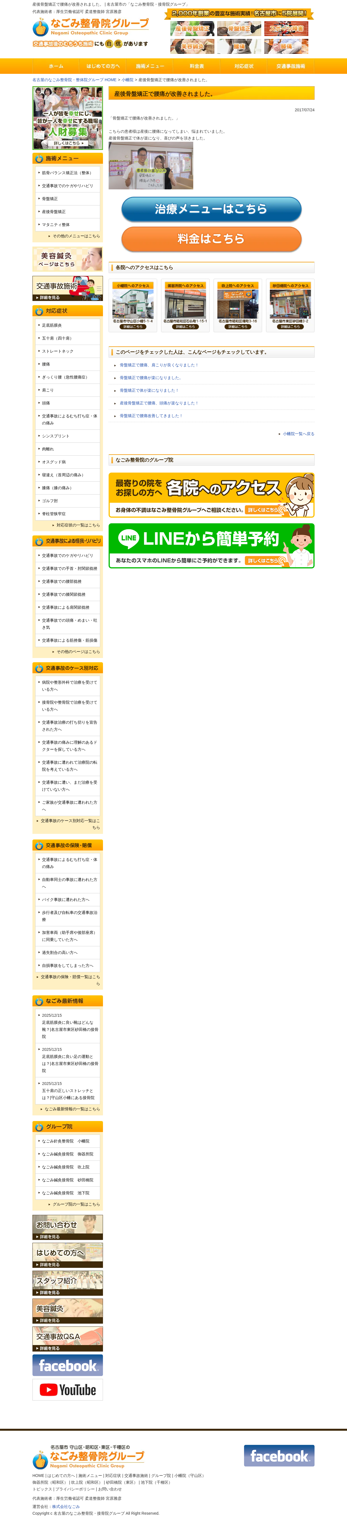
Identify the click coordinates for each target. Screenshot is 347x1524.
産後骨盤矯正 (54, 211)
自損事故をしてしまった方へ (67, 965)
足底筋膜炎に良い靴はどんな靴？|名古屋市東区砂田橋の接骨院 (70, 1029)
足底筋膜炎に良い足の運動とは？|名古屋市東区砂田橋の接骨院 (70, 1063)
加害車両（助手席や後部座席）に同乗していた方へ (69, 936)
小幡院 (127, 79)
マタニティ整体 (56, 224)
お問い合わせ (110, 1489)
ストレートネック (58, 351)
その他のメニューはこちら (76, 236)
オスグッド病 (54, 462)
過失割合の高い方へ (60, 952)
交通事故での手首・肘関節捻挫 (69, 568)
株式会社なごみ (66, 1506)
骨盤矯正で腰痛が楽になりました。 (151, 377)
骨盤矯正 (50, 198)
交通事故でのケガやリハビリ (67, 185)
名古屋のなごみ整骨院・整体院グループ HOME (74, 79)
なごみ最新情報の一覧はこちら (72, 1109)
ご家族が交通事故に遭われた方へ (69, 806)
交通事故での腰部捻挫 (62, 581)
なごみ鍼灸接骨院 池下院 (65, 1193)
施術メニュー (90, 1475)
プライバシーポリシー (75, 1489)
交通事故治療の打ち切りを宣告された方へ (69, 726)
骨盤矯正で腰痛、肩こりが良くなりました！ (159, 365)
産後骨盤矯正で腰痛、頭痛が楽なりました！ (159, 403)
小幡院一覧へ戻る (299, 433)
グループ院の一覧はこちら (76, 1204)
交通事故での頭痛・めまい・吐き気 (69, 624)
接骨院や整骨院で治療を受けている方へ (69, 706)
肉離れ (48, 449)
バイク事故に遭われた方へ (65, 899)
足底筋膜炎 (52, 325)
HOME (38, 1475)
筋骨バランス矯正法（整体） (67, 172)
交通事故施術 (136, 1475)
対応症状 (113, 1475)
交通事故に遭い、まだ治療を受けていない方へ (69, 786)
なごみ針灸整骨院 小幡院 (65, 1141)
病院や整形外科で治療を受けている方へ (69, 686)
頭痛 (46, 403)
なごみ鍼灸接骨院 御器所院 (67, 1154)
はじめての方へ (61, 1475)
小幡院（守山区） (190, 1475)
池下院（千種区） (156, 1482)
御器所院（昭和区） (50, 1482)
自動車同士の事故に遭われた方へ (69, 883)
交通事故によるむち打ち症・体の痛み (69, 419)
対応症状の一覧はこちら (78, 525)
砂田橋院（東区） (122, 1482)
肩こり (48, 390)
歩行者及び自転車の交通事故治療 (69, 916)
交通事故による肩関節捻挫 (65, 607)
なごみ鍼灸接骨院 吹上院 (65, 1167)
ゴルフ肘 (50, 501)
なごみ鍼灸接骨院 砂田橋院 (67, 1180)
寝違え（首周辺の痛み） (63, 475)
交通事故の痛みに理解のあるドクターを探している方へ (69, 746)
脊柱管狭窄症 (54, 513)
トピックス (42, 1489)
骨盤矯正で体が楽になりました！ (149, 390)
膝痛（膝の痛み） (58, 488)
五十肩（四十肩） (58, 338)
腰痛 (46, 364)
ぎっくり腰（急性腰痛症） (65, 377)
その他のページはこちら (78, 651)
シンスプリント (56, 436)
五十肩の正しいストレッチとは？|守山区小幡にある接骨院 (68, 1094)
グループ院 (161, 1475)
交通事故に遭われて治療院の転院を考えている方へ (69, 766)
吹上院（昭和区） (87, 1482)
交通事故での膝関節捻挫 (63, 594)
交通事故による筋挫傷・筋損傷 (69, 640)
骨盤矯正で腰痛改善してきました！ (151, 415)
